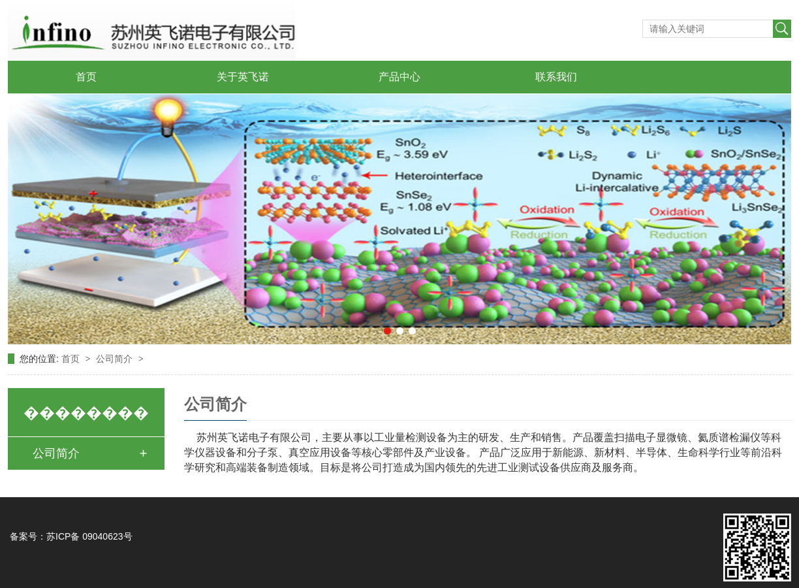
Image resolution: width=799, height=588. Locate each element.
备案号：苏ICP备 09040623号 (71, 536)
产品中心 (399, 76)
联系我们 (556, 76)
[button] (387, 331)
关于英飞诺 (243, 76)
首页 (86, 76)
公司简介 (115, 358)
